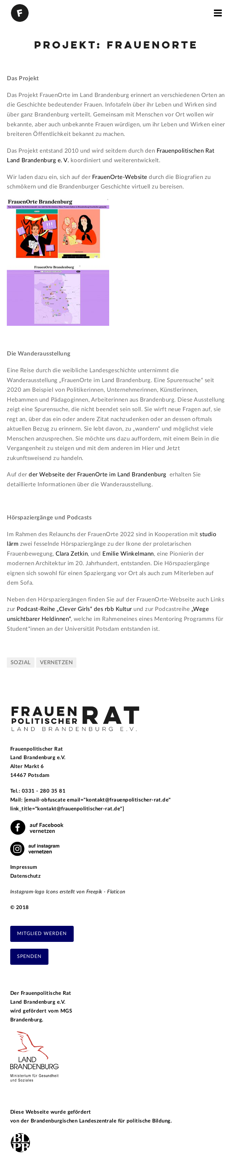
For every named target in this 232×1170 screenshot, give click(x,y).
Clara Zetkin (72, 554)
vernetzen (56, 662)
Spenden (29, 956)
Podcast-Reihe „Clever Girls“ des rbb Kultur (74, 609)
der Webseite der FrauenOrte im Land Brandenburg (98, 474)
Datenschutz (25, 876)
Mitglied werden (42, 933)
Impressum (23, 867)
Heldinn (51, 619)
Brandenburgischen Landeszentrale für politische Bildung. (101, 1121)
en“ (66, 619)
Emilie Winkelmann (128, 554)
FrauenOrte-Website (119, 177)
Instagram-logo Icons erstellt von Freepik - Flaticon (68, 891)
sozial (21, 662)
